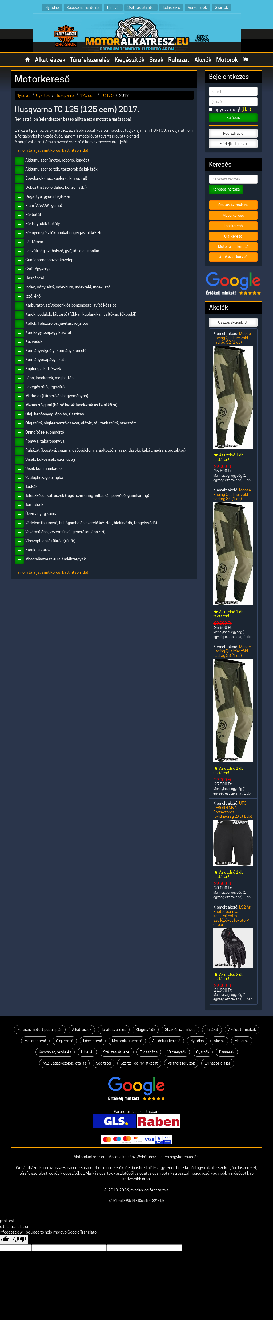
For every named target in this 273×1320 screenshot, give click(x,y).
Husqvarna (64, 95)
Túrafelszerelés (90, 59)
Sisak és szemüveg (180, 1030)
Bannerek (226, 1052)
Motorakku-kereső (127, 1041)
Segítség (103, 1063)
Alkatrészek (50, 59)
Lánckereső (233, 226)
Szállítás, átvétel (140, 7)
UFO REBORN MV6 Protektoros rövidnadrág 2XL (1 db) (232, 810)
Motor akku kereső (233, 246)
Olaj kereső (233, 236)
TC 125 (107, 95)
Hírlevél (113, 7)
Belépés (233, 117)
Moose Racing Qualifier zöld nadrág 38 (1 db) (232, 651)
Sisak (156, 59)
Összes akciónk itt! (233, 322)
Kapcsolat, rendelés (83, 7)
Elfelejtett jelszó (233, 144)
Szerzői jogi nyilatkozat (139, 1063)
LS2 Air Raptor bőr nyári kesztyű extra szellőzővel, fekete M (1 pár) (232, 916)
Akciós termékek (242, 1030)
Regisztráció (233, 133)
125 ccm (87, 95)
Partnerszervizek (181, 1063)
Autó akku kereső (233, 257)
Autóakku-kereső (166, 1041)
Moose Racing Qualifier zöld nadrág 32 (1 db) (232, 337)
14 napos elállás (218, 1063)
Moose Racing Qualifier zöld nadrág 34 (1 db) (232, 494)
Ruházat (179, 59)
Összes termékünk (233, 205)
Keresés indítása (226, 189)
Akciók (202, 59)
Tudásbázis (171, 7)
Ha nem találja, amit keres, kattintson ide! (51, 150)
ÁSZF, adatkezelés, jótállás (64, 1063)
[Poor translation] (19, 1240)
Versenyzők (197, 7)
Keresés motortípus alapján (39, 1030)
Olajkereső (64, 1041)
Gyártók (221, 7)
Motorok (227, 59)
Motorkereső (233, 215)
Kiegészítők (129, 59)
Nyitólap (52, 7)
